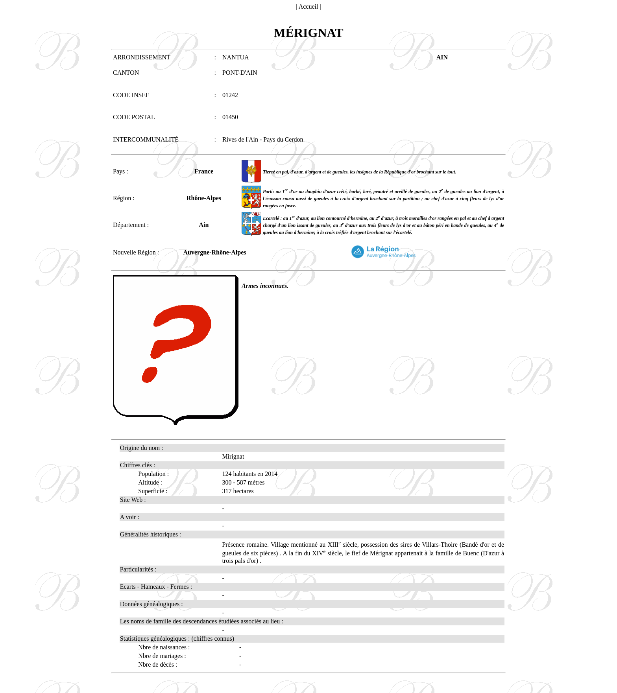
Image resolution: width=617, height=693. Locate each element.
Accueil (308, 6)
